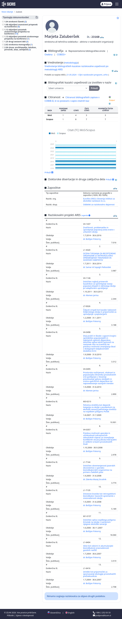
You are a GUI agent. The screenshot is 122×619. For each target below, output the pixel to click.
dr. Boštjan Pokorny (92, 239)
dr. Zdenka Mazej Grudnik (95, 479)
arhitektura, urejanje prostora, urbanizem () (18, 107)
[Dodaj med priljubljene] (117, 18)
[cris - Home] (8, 4)
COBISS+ (61, 54)
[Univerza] (68, 88)
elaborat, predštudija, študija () (19, 61)
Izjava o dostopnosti (25, 615)
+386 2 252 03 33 (101, 612)
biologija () (10, 94)
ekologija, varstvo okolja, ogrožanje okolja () (20, 90)
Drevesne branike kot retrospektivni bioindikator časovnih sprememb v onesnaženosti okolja (99, 495)
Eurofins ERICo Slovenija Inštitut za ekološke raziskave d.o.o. (99, 199)
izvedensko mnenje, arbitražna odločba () (20, 66)
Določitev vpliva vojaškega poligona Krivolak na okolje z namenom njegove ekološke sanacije (99, 522)
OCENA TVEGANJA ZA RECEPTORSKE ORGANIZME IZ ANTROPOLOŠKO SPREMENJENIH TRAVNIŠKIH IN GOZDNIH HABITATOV (99, 256)
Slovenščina (54, 612)
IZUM (9, 612)
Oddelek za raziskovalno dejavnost (99, 204)
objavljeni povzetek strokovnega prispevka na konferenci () (21, 37)
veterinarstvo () (12, 103)
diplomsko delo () (17, 52)
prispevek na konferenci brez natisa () (19, 76)
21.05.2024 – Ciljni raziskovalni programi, (85, 74)
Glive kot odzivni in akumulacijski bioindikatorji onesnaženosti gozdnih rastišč (98, 548)
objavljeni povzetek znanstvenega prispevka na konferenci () (17, 31)
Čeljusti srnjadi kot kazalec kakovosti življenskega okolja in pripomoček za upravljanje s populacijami (99, 312)
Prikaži (49, 172)
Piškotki (10, 615)
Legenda (85, 215)
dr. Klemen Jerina (91, 295)
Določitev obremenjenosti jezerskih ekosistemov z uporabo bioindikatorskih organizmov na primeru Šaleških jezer (99, 468)
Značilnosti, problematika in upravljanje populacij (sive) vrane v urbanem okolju (98, 229)
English (69, 612)
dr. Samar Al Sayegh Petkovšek (97, 267)
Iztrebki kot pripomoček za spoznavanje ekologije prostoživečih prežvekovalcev (99, 573)
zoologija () (10, 97)
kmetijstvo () (10, 114)
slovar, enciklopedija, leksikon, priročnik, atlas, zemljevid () (20, 48)
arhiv (105, 74)
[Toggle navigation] (116, 4)
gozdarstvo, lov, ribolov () (16, 100)
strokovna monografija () (20, 44)
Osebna (49, 54)
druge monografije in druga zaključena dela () (19, 71)
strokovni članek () (18, 21)
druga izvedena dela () (19, 80)
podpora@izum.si (102, 615)
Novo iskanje (7, 11)
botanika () (9, 111)
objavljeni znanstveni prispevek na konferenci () (21, 25)
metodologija (71, 62)
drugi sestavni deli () (18, 41)
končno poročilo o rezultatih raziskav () (19, 56)
